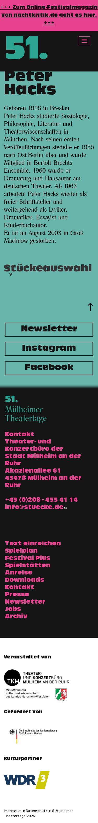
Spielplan (21, 551)
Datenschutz (36, 811)
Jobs (13, 609)
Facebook (49, 368)
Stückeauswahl (48, 275)
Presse (17, 595)
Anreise (18, 573)
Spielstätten (27, 566)
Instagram (49, 348)
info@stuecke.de (36, 508)
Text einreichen (33, 544)
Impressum (12, 811)
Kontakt (19, 588)
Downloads (24, 580)
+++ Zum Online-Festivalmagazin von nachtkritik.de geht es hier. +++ (49, 15)
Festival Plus (27, 559)
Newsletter (49, 329)
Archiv (16, 617)
